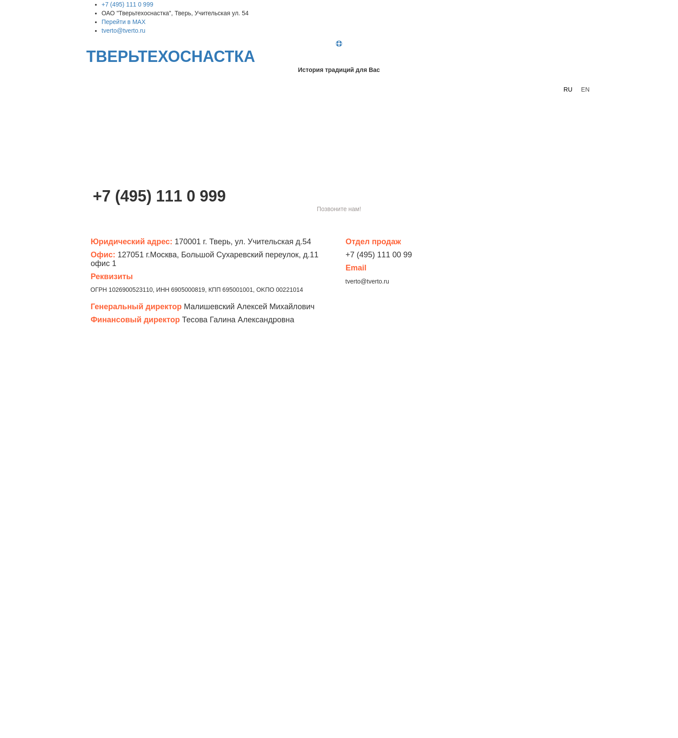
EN (585, 89)
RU (567, 89)
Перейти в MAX (124, 21)
